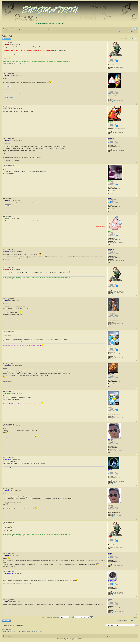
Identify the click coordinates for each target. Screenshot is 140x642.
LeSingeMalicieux (9, 573)
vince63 (7, 601)
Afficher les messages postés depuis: (55, 617)
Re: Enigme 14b (8, 73)
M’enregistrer (127, 31)
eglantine (7, 167)
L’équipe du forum (100, 636)
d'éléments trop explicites (58, 50)
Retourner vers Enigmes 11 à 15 (13, 625)
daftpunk (7, 75)
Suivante (135, 617)
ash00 (6, 218)
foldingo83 (7, 108)
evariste (7, 200)
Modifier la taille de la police (135, 29)
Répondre (6, 39)
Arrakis (7, 44)
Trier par (74, 617)
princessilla (8, 365)
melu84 (7, 555)
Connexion (134, 31)
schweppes (8, 140)
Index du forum (25, 29)
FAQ (120, 31)
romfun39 (7, 425)
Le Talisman (16, 29)
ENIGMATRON (33, 29)
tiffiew (6, 300)
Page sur (128, 38)
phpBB (63, 638)
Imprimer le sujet (133, 29)
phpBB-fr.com (73, 639)
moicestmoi (8, 333)
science (7, 459)
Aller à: (103, 625)
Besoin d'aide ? (42, 29)
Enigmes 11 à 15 (51, 29)
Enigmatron (7, 29)
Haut (136, 70)
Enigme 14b (7, 36)
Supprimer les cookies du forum (113, 636)
